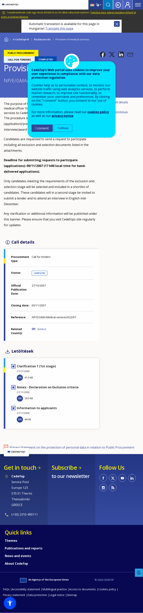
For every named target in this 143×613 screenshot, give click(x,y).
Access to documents (82, 589)
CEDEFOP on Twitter (113, 478)
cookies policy (98, 112)
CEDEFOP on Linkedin (132, 478)
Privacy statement (14, 595)
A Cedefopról (21, 39)
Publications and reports (23, 548)
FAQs (6, 589)
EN (20, 377)
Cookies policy (107, 589)
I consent (42, 128)
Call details (120, 102)
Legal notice (57, 595)
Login (118, 5)
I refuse (63, 128)
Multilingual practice (54, 589)
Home (6, 38)
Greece (41, 329)
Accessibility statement (26, 589)
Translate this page (59, 28)
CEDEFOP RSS (113, 487)
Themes (11, 541)
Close (117, 24)
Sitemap (72, 595)
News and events (18, 556)
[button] (103, 54)
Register (127, 5)
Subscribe (64, 467)
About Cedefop (16, 563)
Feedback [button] (139, 573)
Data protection (37, 595)
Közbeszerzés (42, 39)
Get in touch (20, 467)
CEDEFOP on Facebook (103, 478)
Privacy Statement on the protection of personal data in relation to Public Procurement (72, 447)
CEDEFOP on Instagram (103, 487)
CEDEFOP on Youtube (122, 478)
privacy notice (62, 116)
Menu (138, 4)
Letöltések (120, 112)
